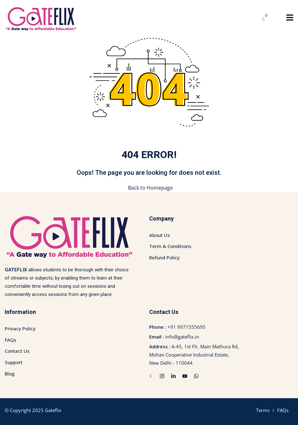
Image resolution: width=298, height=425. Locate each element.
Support (14, 362)
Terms (263, 410)
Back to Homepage (149, 187)
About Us (159, 235)
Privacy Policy (20, 328)
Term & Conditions (170, 246)
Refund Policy (164, 257)
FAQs (10, 339)
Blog (10, 373)
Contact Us (17, 351)
